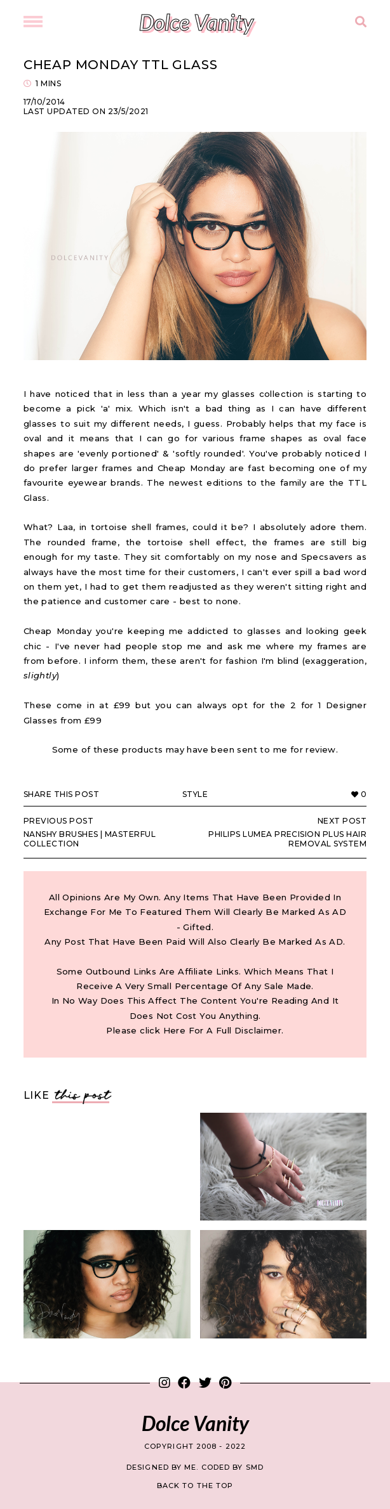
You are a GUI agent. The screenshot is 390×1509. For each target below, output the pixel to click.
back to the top (195, 1485)
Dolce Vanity (196, 22)
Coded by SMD (232, 1467)
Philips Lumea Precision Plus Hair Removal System (287, 832)
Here (174, 1030)
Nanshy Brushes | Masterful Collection (103, 832)
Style (195, 794)
